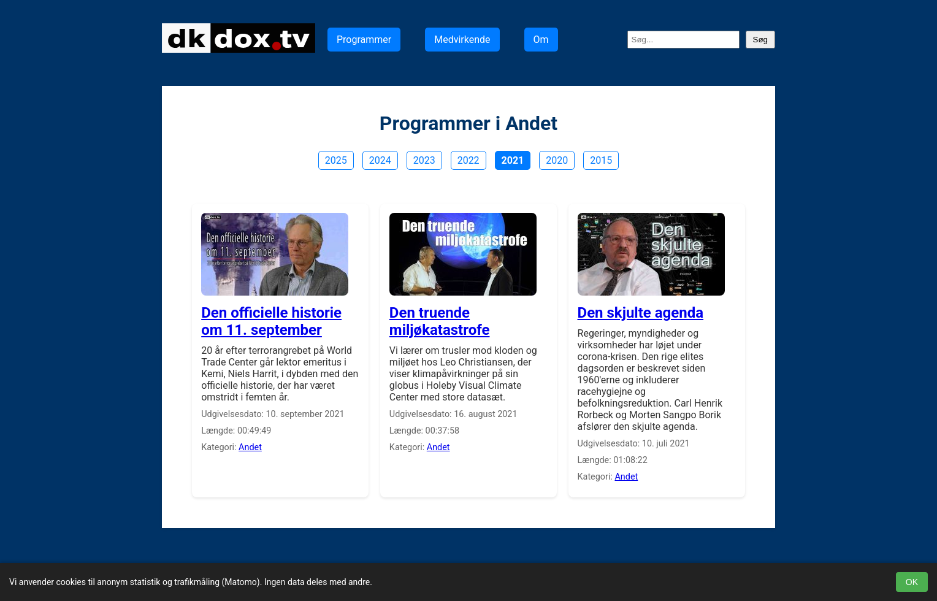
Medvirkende (462, 39)
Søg (760, 39)
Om (541, 39)
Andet (250, 447)
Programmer (364, 39)
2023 (424, 160)
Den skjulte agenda (641, 312)
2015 (601, 160)
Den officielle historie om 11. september (271, 321)
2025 (336, 160)
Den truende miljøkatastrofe (439, 321)
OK (912, 582)
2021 (513, 160)
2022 (468, 160)
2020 (557, 160)
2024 (380, 160)
